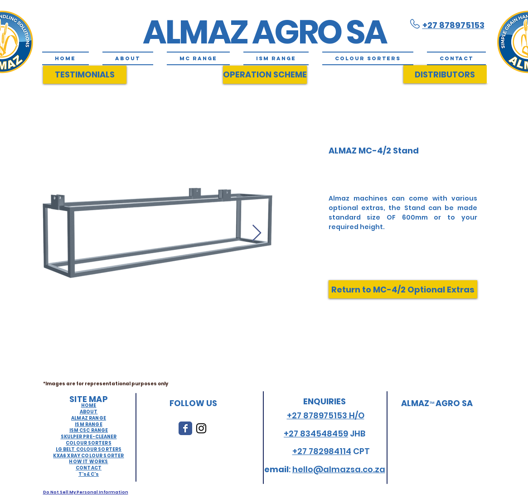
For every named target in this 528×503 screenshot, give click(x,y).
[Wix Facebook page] (185, 428)
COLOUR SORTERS (88, 443)
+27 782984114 (321, 451)
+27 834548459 (316, 433)
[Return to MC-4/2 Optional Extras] (403, 289)
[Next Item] (257, 233)
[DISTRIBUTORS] (445, 74)
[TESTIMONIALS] (84, 75)
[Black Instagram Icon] (201, 428)
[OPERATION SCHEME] (265, 75)
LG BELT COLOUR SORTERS (88, 449)
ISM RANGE (88, 424)
